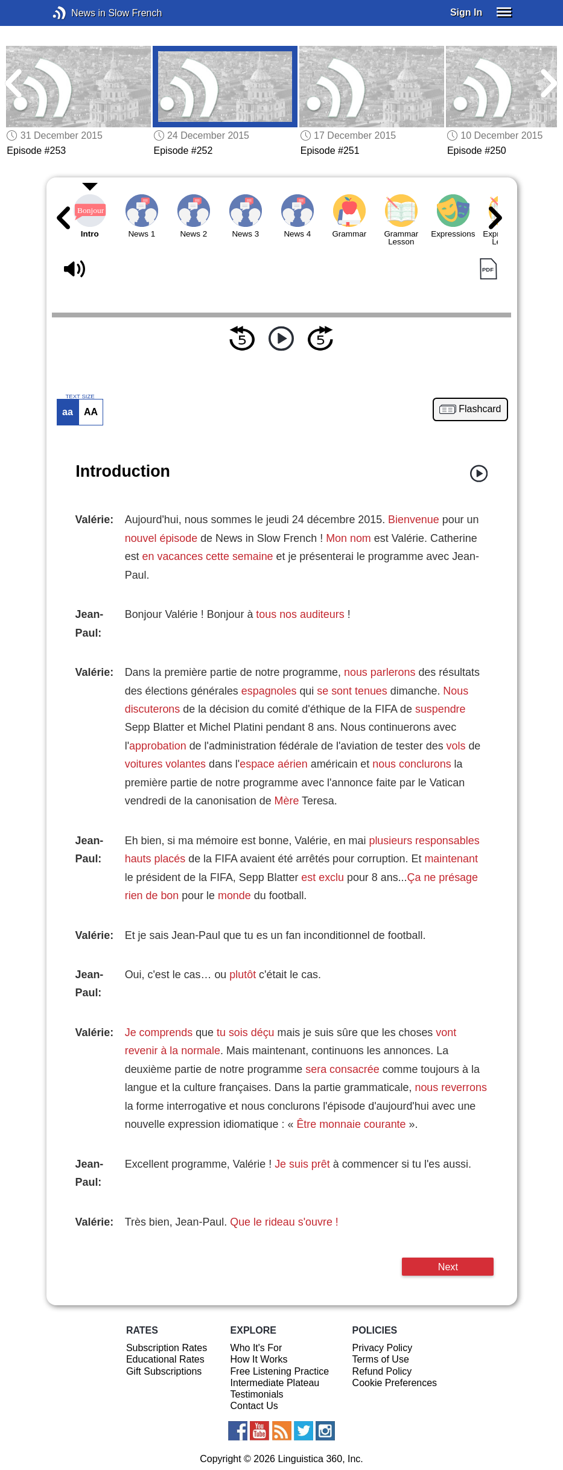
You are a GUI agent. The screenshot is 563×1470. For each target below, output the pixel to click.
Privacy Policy (382, 1348)
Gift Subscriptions (164, 1371)
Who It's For (256, 1348)
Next (448, 1266)
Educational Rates (165, 1359)
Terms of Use (380, 1359)
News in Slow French (77, 13)
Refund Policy (382, 1371)
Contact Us (254, 1406)
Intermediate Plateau (275, 1383)
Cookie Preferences (394, 1383)
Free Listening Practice (280, 1371)
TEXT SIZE (79, 396)
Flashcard (480, 409)
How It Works (259, 1359)
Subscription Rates (166, 1348)
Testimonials (257, 1394)
